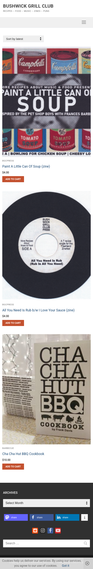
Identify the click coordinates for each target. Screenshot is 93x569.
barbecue (8, 448)
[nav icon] (84, 22)
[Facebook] (50, 530)
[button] (13, 179)
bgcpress (8, 160)
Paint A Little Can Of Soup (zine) (26, 166)
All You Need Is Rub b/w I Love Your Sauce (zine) (38, 310)
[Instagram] (43, 530)
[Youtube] (58, 530)
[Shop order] (23, 39)
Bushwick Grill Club (28, 6)
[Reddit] (35, 530)
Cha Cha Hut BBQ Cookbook (23, 454)
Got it (65, 565)
